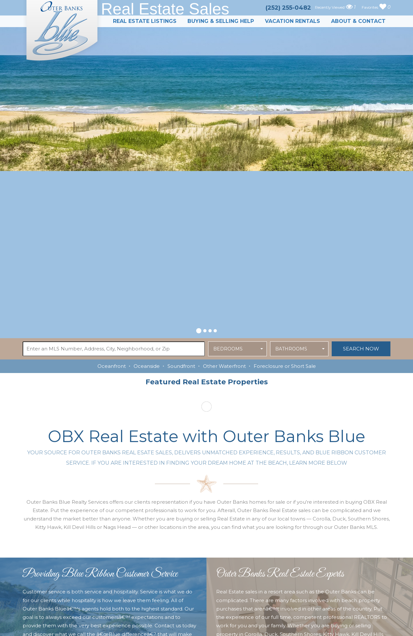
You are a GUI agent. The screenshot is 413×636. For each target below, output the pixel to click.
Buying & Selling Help (220, 21)
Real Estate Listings (144, 21)
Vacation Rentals (292, 21)
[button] (198, 329)
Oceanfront (111, 366)
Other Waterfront (224, 366)
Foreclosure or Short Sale (285, 366)
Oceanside (147, 366)
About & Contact (358, 21)
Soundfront (181, 366)
